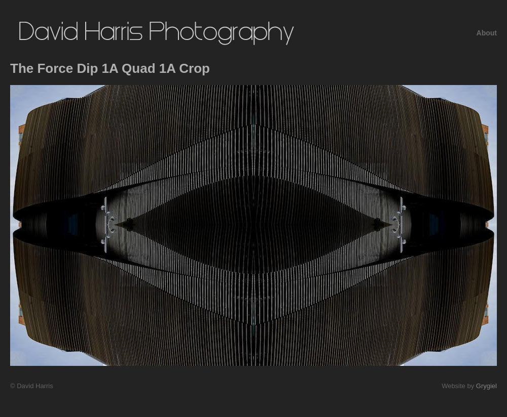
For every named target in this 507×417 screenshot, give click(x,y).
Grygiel (486, 386)
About (487, 32)
